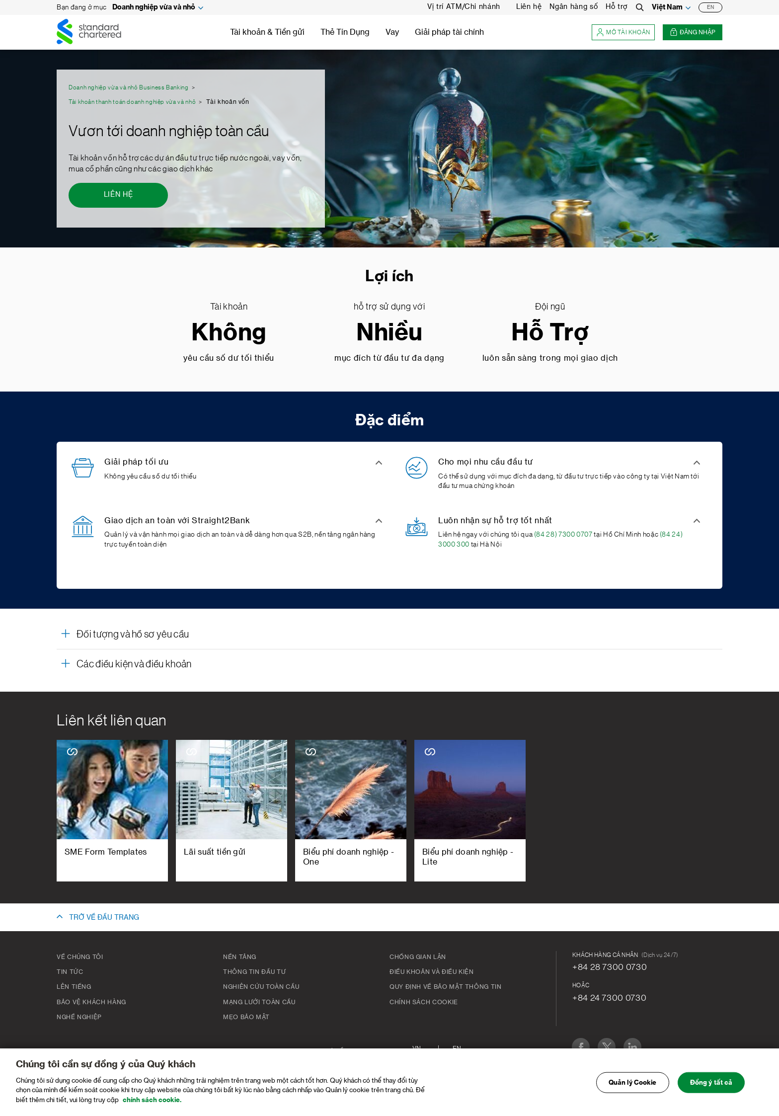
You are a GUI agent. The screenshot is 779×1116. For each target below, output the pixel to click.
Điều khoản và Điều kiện (432, 972)
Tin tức (70, 972)
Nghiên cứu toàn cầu (261, 987)
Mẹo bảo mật (246, 1017)
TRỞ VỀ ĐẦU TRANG (104, 917)
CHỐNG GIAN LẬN (418, 957)
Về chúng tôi (80, 957)
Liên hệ (529, 6)
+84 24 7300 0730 (609, 997)
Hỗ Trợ (550, 333)
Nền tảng (239, 957)
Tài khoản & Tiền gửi (267, 32)
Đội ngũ (550, 306)
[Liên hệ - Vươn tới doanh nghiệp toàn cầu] (118, 195)
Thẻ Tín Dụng (345, 32)
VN (416, 1048)
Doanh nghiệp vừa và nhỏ (153, 7)
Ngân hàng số (573, 6)
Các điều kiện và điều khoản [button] (134, 664)
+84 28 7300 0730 (609, 966)
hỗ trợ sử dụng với (389, 306)
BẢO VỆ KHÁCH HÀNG (91, 1002)
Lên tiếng (74, 987)
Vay (392, 32)
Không (229, 333)
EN (710, 7)
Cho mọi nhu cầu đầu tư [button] (485, 462)
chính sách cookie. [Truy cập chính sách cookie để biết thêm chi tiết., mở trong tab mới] (152, 1105)
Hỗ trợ (617, 6)
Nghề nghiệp (79, 1017)
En (457, 1048)
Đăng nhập (692, 32)
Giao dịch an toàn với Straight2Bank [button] (177, 521)
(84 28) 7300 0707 (563, 534)
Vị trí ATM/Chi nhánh (463, 6)
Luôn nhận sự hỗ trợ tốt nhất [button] (495, 521)
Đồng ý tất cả (711, 1088)
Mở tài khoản (623, 32)
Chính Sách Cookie (424, 1002)
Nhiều (389, 333)
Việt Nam (667, 7)
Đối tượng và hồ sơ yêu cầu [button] (133, 634)
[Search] (640, 7)
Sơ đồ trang (346, 1051)
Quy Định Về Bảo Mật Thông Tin (446, 987)
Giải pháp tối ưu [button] (136, 462)
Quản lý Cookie (633, 1088)
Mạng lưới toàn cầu (259, 1002)
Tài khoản (229, 306)
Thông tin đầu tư (254, 972)
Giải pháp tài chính (449, 32)
